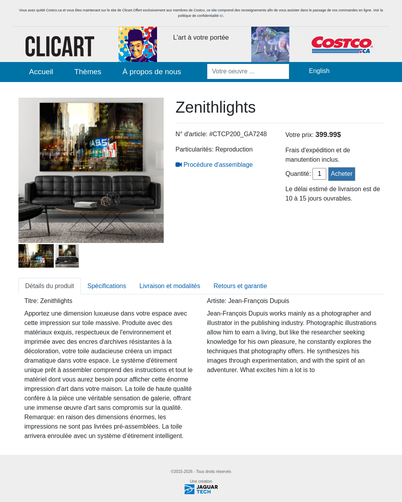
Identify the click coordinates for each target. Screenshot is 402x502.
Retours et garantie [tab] (240, 286)
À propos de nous (151, 72)
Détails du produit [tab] (49, 286)
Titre (30, 301)
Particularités (193, 149)
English (319, 71)
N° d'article (190, 134)
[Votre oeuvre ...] (248, 71)
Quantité (297, 173)
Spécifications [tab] (107, 286)
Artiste (216, 301)
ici (221, 16)
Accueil (41, 72)
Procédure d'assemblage (214, 164)
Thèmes (87, 72)
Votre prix (298, 134)
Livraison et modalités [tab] (169, 286)
